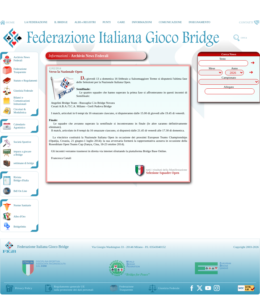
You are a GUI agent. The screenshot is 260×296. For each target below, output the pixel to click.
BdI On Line (20, 191)
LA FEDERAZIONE (35, 22)
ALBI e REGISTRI (85, 22)
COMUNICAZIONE (170, 22)
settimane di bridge (24, 163)
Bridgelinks (20, 226)
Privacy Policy (23, 288)
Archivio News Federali (22, 59)
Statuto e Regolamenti (25, 80)
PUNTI (107, 22)
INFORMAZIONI (142, 22)
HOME (7, 22)
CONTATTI (249, 22)
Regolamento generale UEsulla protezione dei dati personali (73, 288)
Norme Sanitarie (22, 205)
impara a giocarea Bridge (22, 153)
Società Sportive (22, 141)
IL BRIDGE (61, 22)
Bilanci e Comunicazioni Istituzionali (22, 100)
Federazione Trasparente (20, 70)
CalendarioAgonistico (19, 126)
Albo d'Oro (20, 216)
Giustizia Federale (23, 90)
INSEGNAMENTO (199, 22)
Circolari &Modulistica (20, 111)
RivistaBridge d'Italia (21, 179)
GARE (121, 22)
